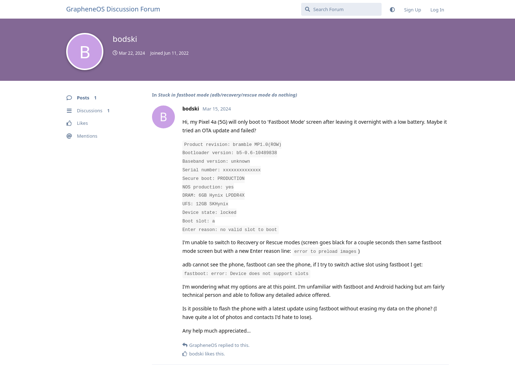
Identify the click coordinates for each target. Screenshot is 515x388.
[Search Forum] (341, 9)
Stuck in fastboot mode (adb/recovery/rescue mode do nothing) (227, 95)
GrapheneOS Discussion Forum (113, 9)
